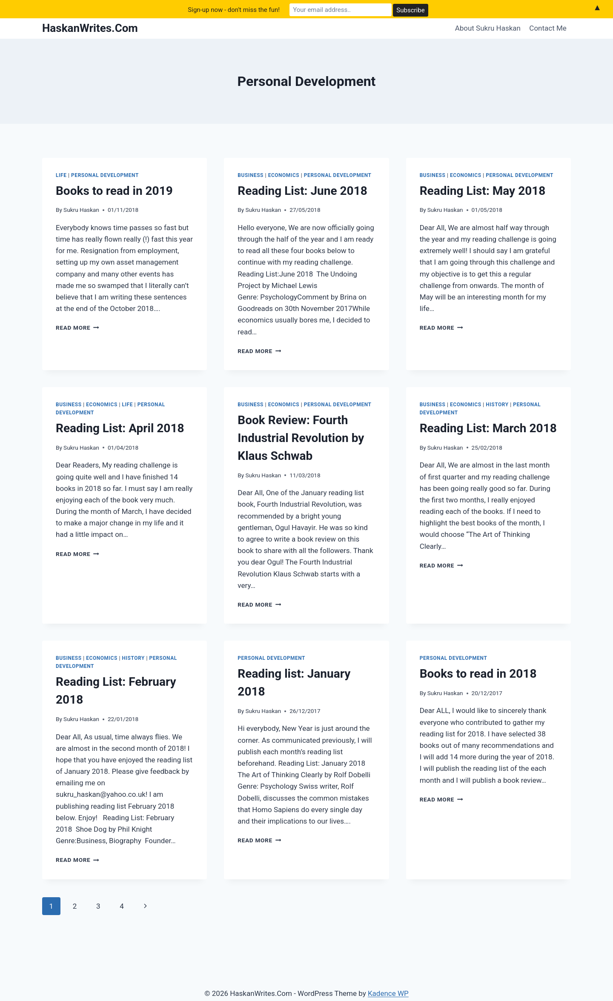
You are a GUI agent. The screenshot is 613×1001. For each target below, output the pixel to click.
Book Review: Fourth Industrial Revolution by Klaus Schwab (301, 438)
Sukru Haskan (81, 209)
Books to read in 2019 (114, 191)
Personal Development (105, 175)
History (497, 405)
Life (61, 175)
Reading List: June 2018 (302, 191)
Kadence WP (388, 993)
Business (251, 175)
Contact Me (548, 28)
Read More (77, 327)
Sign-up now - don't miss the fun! (234, 9)
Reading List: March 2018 (488, 428)
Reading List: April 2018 (120, 428)
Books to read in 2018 (478, 674)
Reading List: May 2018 (483, 191)
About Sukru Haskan (488, 28)
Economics (284, 175)
